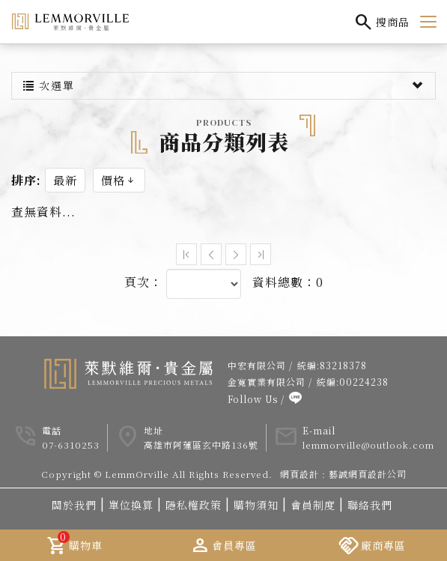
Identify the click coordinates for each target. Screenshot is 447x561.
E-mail (318, 436)
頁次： (143, 288)
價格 (119, 186)
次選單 (223, 91)
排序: (26, 186)
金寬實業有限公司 (266, 387)
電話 (51, 436)
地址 (153, 436)
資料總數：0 (287, 288)
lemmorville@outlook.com (368, 451)
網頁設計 (299, 479)
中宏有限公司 (257, 371)
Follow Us (253, 404)
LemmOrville (70, 22)
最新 (65, 186)
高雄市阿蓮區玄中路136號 (201, 451)
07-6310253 (71, 451)
